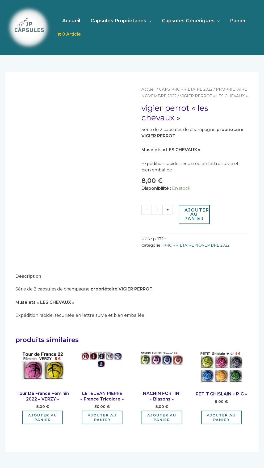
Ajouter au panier (197, 214)
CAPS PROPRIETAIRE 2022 (186, 89)
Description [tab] (28, 275)
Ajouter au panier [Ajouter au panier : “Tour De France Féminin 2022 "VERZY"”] (42, 416)
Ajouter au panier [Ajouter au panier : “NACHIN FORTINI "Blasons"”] (161, 416)
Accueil (71, 21)
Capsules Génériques (186, 21)
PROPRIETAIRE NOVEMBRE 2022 (196, 244)
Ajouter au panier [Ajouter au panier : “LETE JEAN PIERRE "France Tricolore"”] (102, 416)
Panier (235, 21)
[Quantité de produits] (157, 209)
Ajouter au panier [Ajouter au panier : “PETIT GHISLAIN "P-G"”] (221, 416)
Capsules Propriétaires (117, 21)
